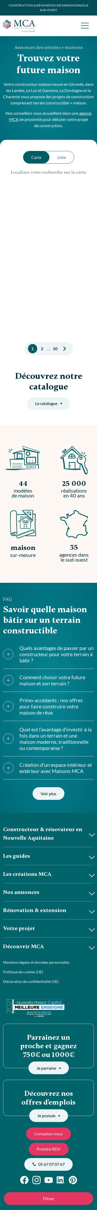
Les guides (16, 856)
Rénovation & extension (34, 910)
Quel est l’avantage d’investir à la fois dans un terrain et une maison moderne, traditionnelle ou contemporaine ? (47, 738)
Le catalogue (48, 403)
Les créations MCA (27, 874)
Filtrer (48, 1198)
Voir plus (48, 793)
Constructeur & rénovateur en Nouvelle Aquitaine (42, 833)
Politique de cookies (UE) (23, 972)
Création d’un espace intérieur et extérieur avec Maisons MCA (47, 768)
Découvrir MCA (23, 946)
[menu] (84, 25)
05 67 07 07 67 (48, 1164)
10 (55, 348)
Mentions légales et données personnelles (36, 962)
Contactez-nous (48, 1133)
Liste (61, 157)
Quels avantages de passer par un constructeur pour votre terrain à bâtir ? (48, 654)
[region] (48, 255)
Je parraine (48, 1067)
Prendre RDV (49, 1148)
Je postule (48, 1115)
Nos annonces (21, 892)
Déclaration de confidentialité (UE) (30, 981)
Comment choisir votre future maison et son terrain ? (44, 680)
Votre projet (19, 928)
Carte (36, 157)
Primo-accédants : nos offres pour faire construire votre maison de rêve (43, 706)
